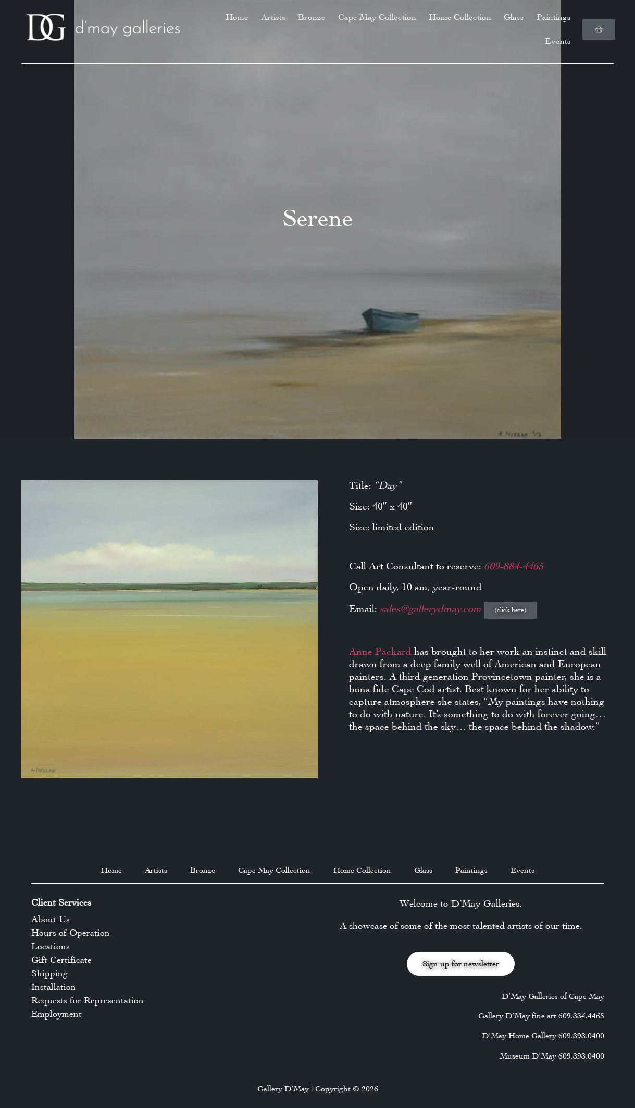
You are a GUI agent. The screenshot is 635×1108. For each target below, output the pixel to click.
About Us (50, 919)
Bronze (312, 16)
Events (558, 40)
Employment (56, 1014)
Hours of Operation (70, 932)
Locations (50, 946)
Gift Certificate (61, 959)
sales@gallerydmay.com (432, 609)
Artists (273, 16)
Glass (514, 16)
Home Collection (460, 16)
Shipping (49, 973)
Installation (53, 986)
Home (237, 16)
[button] (510, 610)
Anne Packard (380, 651)
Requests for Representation (87, 1000)
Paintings (554, 16)
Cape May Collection (377, 16)
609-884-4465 (513, 566)
